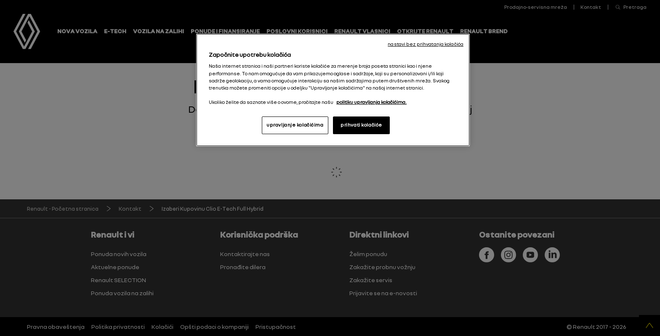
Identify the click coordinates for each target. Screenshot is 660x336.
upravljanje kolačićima (295, 125)
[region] (333, 90)
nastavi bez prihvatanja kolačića (425, 44)
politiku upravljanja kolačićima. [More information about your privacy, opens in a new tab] (371, 102)
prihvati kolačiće (361, 125)
